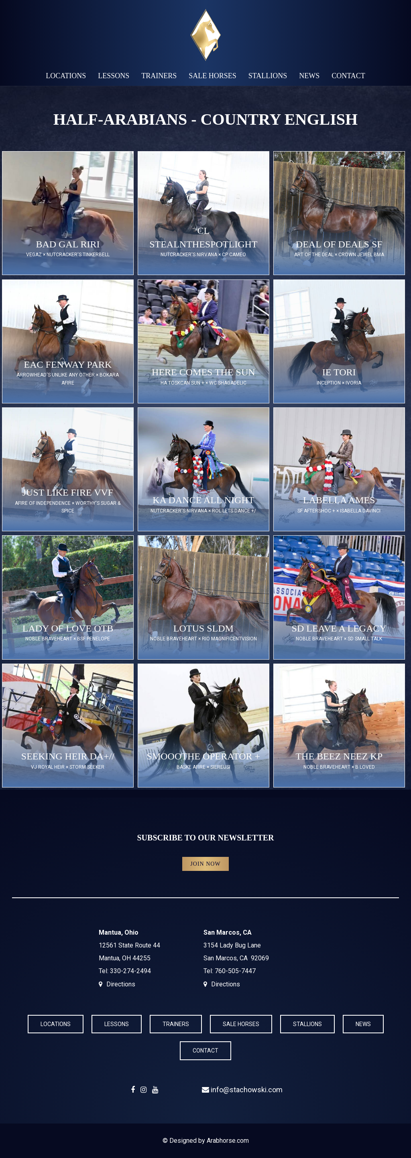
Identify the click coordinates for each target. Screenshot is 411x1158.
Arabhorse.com (228, 1140)
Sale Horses (212, 76)
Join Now (205, 864)
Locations (66, 76)
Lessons (113, 76)
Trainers (159, 76)
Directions (120, 984)
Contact (348, 76)
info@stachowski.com (242, 1089)
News (309, 76)
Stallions (267, 76)
